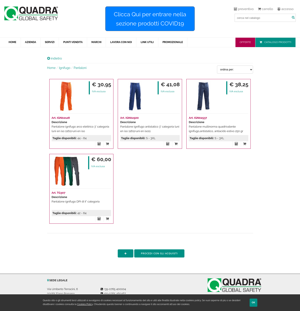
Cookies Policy (85, 304)
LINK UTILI (147, 42)
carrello (265, 9)
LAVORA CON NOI (121, 42)
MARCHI (96, 42)
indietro (54, 58)
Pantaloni (80, 68)
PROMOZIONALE (173, 42)
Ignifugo (64, 68)
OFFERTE (245, 42)
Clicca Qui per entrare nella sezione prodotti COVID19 (150, 19)
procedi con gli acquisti (159, 253)
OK (253, 302)
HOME (12, 42)
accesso (285, 9)
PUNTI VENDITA (73, 42)
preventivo (244, 9)
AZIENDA (30, 42)
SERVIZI (49, 42)
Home (51, 68)
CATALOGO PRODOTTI (277, 42)
